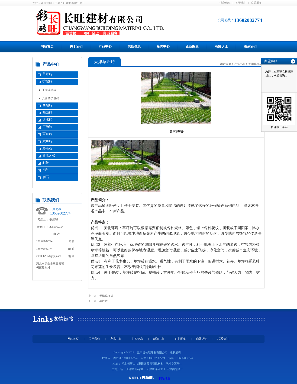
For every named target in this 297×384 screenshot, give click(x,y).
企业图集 (192, 46)
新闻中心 (163, 46)
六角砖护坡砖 (50, 98)
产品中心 (105, 46)
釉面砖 (47, 112)
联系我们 (256, 2)
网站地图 (164, 378)
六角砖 (47, 141)
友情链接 (63, 319)
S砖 (45, 170)
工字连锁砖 (49, 90)
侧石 (45, 177)
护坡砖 (47, 81)
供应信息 (225, 2)
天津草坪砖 (106, 296)
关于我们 (240, 2)
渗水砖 (47, 119)
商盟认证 (221, 46)
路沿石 (47, 148)
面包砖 (47, 105)
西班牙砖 (48, 155)
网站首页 (47, 46)
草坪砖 (47, 74)
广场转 (47, 126)
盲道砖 (47, 134)
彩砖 (45, 162)
